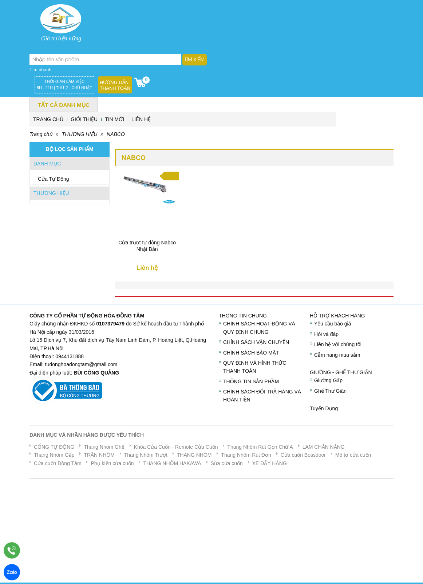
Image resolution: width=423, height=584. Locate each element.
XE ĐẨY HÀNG (269, 463)
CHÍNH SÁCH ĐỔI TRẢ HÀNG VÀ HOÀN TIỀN (262, 396)
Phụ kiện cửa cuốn (112, 463)
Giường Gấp (328, 380)
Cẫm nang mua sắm (337, 355)
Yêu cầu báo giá (332, 324)
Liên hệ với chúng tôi (337, 344)
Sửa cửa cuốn (227, 463)
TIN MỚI (114, 119)
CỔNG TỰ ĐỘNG (54, 447)
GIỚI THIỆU (84, 119)
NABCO (116, 134)
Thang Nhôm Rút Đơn (246, 455)
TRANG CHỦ (48, 119)
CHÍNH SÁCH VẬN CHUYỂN (256, 342)
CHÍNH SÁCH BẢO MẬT (251, 353)
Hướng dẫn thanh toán (115, 85)
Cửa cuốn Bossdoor (303, 455)
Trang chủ (40, 134)
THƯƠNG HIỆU (80, 134)
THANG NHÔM (194, 455)
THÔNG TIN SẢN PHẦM (251, 381)
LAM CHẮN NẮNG (324, 447)
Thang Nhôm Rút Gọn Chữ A (260, 447)
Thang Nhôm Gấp (54, 455)
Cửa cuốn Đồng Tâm (58, 463)
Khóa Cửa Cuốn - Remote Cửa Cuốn (176, 447)
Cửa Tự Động (53, 179)
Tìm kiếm (195, 59)
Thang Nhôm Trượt (145, 455)
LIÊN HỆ (141, 119)
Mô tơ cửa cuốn (353, 455)
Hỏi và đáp (326, 334)
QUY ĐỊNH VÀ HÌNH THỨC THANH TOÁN (254, 367)
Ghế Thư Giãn (330, 391)
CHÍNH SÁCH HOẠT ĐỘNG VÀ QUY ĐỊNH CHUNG (259, 328)
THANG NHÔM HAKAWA (172, 463)
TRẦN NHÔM (99, 455)
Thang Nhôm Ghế (104, 447)
